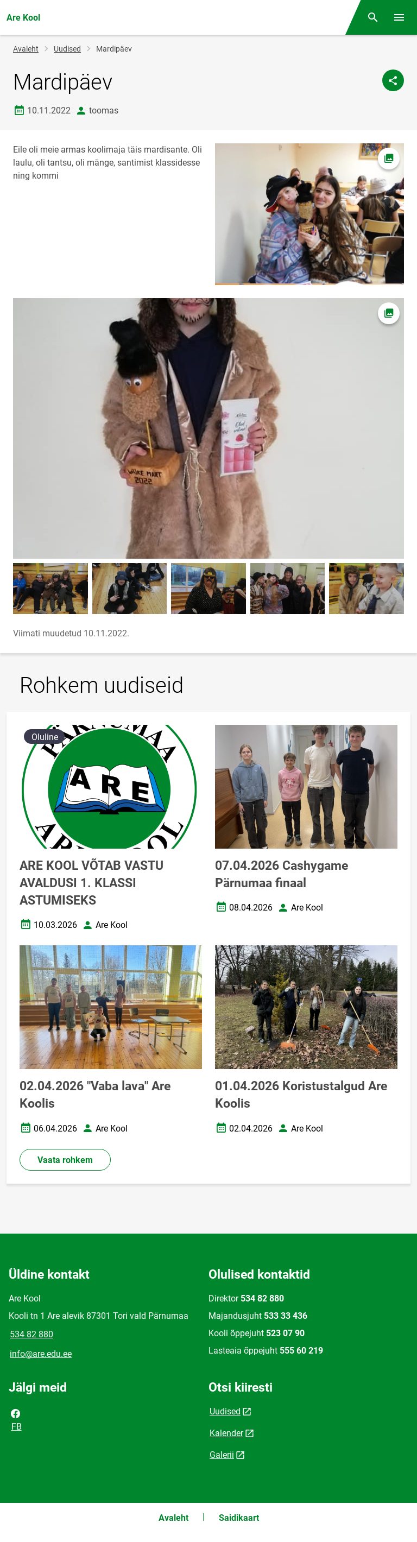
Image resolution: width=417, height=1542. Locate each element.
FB (16, 1419)
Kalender (226, 1433)
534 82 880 (31, 1334)
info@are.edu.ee (41, 1354)
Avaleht (26, 49)
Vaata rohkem (65, 1160)
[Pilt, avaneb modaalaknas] (208, 428)
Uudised (67, 49)
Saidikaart (239, 1518)
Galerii (222, 1455)
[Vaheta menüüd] (399, 17)
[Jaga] (393, 80)
